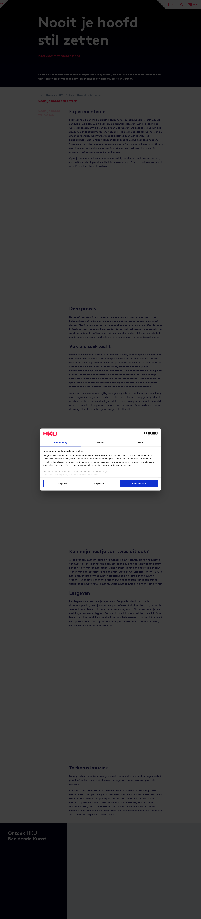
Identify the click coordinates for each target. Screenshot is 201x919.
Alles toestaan (139, 483)
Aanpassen (101, 483)
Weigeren (62, 483)
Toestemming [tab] (60, 442)
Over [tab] (140, 442)
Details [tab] (100, 442)
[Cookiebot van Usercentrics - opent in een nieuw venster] (146, 434)
